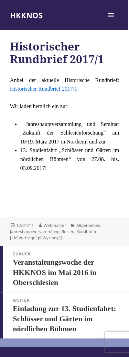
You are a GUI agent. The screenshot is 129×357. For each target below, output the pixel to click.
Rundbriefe (86, 231)
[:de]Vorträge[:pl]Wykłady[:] (36, 238)
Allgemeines (88, 225)
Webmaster (55, 225)
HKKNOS (26, 15)
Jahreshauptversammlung (35, 231)
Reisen (68, 231)
